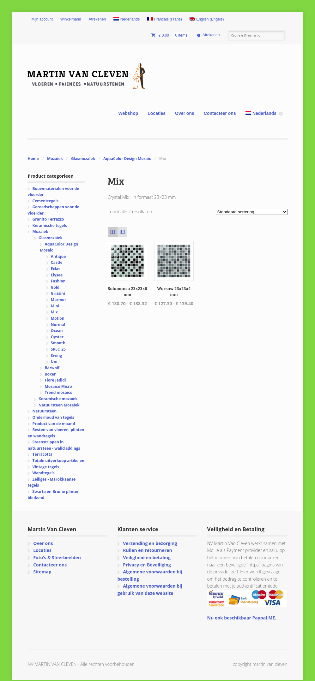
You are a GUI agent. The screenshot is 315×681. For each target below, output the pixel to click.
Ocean (57, 330)
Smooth (58, 343)
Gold (55, 287)
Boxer (50, 374)
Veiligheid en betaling (147, 557)
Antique (58, 256)
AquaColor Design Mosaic (127, 158)
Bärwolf (52, 367)
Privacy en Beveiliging (147, 565)
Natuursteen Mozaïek (59, 405)
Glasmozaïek (83, 158)
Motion (57, 318)
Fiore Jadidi (55, 380)
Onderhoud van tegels (53, 417)
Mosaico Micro (58, 386)
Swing (56, 355)
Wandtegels (44, 473)
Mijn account (41, 19)
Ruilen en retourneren (147, 550)
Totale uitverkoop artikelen (58, 460)
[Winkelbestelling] (252, 212)
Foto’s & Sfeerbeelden (57, 557)
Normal (58, 324)
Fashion (58, 281)
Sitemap (42, 572)
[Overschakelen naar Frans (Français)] (164, 19)
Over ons (184, 113)
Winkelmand (70, 19)
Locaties (157, 113)
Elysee (57, 275)
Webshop (128, 113)
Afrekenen (97, 19)
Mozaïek (55, 158)
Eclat (55, 268)
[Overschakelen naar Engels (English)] (207, 19)
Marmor (58, 299)
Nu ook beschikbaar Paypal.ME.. (242, 618)
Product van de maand (54, 423)
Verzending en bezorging (150, 543)
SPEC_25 (58, 349)
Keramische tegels (50, 225)
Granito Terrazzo (48, 219)
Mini (55, 306)
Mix (54, 312)
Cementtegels (45, 201)
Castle (57, 262)
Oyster (57, 337)
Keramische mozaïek (58, 398)
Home (33, 158)
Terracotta (42, 454)
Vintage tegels (46, 467)
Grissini (58, 293)
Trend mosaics (58, 392)
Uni (54, 361)
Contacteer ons (220, 113)
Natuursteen (45, 411)
